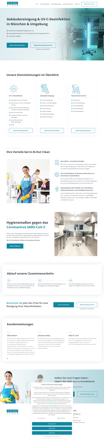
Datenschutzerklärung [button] (52, 438)
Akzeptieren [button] (52, 424)
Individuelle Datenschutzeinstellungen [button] (52, 436)
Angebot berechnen (89, 4)
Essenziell (41, 418)
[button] (7, 358)
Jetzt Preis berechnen (17, 45)
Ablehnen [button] (52, 433)
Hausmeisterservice (68, 4)
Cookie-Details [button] (44, 438)
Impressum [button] (60, 438)
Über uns (77, 4)
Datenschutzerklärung (51, 402)
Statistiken (61, 418)
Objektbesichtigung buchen (43, 45)
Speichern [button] (52, 428)
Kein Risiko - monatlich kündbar (72, 161)
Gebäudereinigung (56, 4)
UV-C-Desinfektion (45, 4)
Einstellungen (48, 403)
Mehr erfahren (15, 246)
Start (37, 4)
